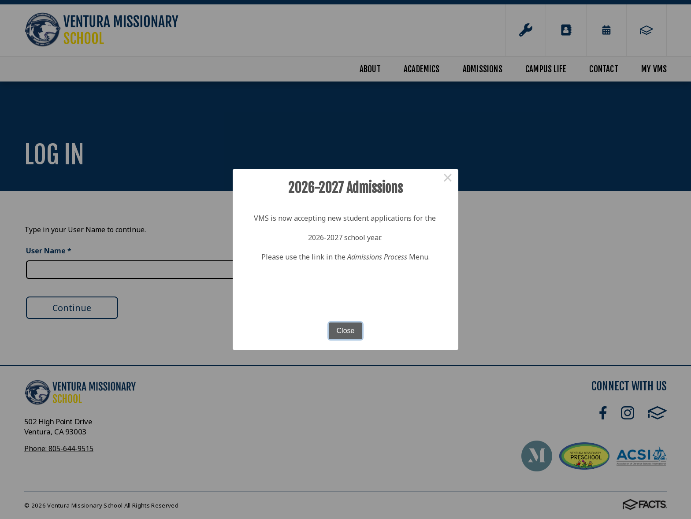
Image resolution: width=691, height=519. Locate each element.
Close (346, 330)
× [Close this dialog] (447, 179)
